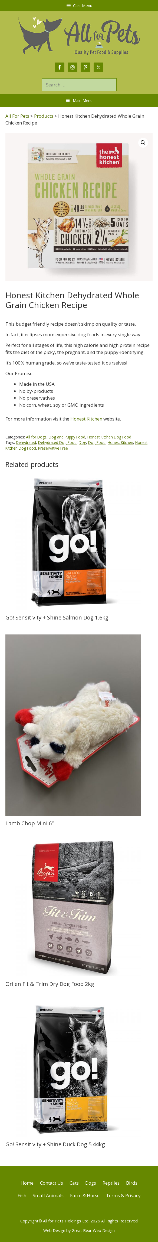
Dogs (90, 1183)
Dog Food (97, 442)
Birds (131, 1183)
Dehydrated (26, 442)
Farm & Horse (85, 1195)
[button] (143, 143)
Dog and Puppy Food (67, 437)
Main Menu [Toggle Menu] (79, 100)
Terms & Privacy (123, 1195)
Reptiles (111, 1183)
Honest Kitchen (86, 419)
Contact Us (51, 1183)
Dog (82, 442)
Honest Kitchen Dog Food (109, 437)
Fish (22, 1195)
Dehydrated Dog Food (57, 442)
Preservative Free (53, 448)
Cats (74, 1183)
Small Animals (48, 1195)
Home (27, 1183)
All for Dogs (36, 437)
